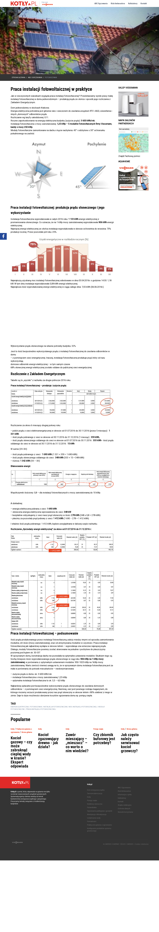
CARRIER (130, 844)
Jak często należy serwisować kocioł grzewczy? (130, 743)
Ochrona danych (124, 809)
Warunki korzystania (125, 812)
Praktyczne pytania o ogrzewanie (99, 825)
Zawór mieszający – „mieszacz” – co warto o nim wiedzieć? (77, 743)
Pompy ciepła (92, 800)
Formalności (91, 821)
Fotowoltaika (92, 807)
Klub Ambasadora (118, 3)
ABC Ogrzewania (101, 3)
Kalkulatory (132, 3)
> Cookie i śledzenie (141, 844)
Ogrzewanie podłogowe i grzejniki (99, 811)
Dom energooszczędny (95, 790)
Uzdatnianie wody (93, 818)
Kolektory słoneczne (94, 804)
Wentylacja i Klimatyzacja (96, 814)
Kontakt (144, 3)
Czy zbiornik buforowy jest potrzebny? (104, 739)
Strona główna (18, 77)
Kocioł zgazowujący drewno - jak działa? (48, 741)
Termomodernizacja (94, 793)
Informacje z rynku (125, 795)
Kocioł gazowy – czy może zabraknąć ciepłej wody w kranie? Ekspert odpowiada (21, 752)
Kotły (89, 797)
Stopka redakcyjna (124, 805)
